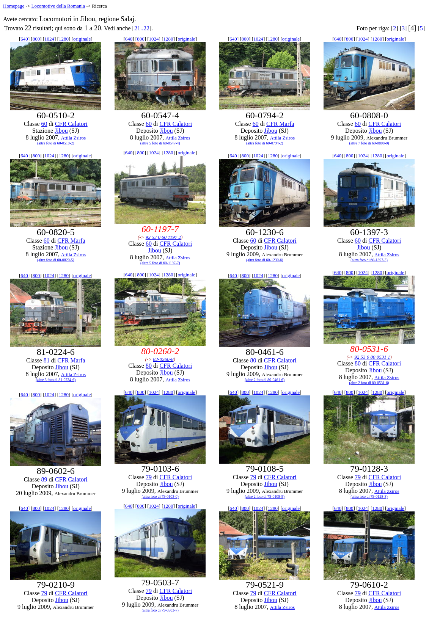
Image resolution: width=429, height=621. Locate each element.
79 (149, 477)
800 (36, 39)
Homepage (13, 6)
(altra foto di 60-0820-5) (55, 260)
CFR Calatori (71, 124)
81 (47, 360)
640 (24, 39)
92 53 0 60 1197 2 (163, 237)
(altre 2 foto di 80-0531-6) (369, 383)
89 (44, 479)
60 (44, 124)
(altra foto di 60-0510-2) (55, 143)
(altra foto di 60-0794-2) (264, 143)
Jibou (61, 130)
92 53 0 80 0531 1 (372, 357)
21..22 (141, 28)
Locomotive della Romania (58, 6)
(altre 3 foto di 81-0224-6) (55, 380)
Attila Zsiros (73, 138)
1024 (49, 39)
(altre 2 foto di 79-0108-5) (264, 496)
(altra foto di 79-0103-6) (159, 496)
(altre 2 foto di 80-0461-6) (264, 380)
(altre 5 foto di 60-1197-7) (160, 263)
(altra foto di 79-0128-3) (368, 496)
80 (149, 365)
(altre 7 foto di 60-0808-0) (369, 143)
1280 (64, 39)
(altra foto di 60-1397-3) (368, 260)
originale (82, 39)
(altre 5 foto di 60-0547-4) (160, 143)
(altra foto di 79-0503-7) (159, 610)
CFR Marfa (280, 124)
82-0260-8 (163, 359)
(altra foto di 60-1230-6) (264, 260)
